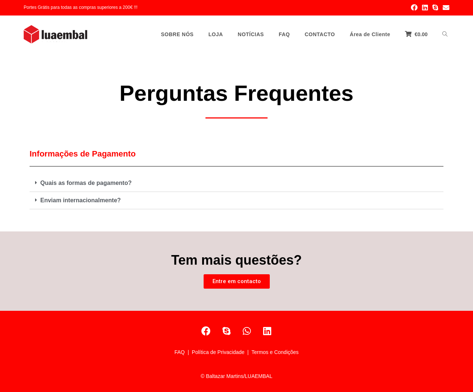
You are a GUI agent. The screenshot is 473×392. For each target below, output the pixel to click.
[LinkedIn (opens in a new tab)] (425, 7)
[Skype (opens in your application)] (435, 7)
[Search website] (445, 34)
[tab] (236, 183)
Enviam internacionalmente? (80, 200)
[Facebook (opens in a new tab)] (414, 7)
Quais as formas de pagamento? (86, 183)
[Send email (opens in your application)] (444, 7)
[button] (237, 281)
